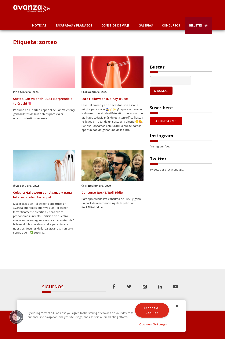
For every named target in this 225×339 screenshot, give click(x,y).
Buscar (161, 91)
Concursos (171, 25)
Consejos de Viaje (115, 25)
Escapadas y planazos (73, 25)
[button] (16, 317)
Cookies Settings (153, 324)
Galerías (146, 25)
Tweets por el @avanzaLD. (167, 169)
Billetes (198, 25)
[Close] (177, 306)
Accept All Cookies (152, 310)
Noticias (39, 25)
